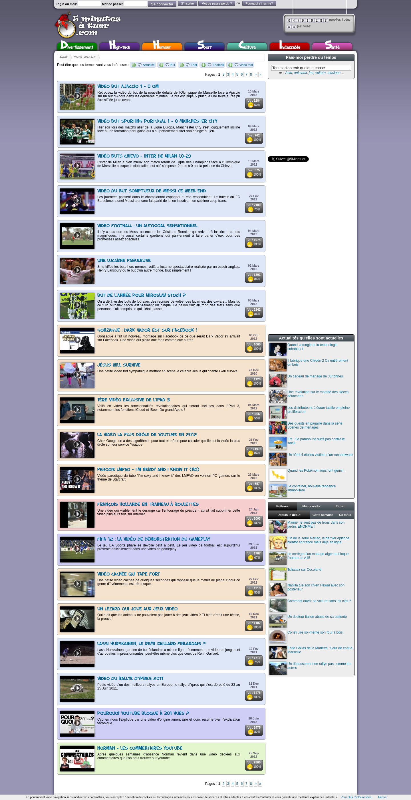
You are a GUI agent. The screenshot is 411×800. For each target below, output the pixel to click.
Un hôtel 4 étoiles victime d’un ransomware (311, 459)
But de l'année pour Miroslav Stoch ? (141, 295)
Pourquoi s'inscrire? (259, 3)
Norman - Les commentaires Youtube (139, 748)
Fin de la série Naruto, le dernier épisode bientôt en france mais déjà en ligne (309, 542)
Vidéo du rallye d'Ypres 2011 (130, 679)
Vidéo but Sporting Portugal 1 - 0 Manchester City (157, 121)
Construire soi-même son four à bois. (306, 636)
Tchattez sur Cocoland (295, 574)
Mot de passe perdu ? (217, 3)
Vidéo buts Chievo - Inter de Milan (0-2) (144, 156)
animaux (300, 73)
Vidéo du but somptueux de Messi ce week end (151, 191)
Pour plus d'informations (356, 797)
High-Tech (119, 47)
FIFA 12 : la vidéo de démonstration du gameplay (153, 539)
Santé (332, 47)
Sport (204, 47)
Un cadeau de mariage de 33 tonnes (306, 380)
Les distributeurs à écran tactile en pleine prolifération (309, 412)
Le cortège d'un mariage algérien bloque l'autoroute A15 (308, 558)
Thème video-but (85, 57)
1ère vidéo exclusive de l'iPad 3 (133, 400)
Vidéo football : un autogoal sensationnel (147, 226)
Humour (162, 47)
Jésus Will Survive (118, 365)
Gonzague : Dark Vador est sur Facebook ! (147, 330)
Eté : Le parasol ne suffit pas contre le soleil (307, 443)
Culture (247, 47)
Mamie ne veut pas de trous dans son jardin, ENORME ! (306, 526)
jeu (311, 73)
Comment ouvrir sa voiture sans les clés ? (310, 605)
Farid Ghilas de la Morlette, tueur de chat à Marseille (310, 652)
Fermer (382, 797)
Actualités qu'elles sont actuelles (311, 338)
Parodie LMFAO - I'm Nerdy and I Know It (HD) (148, 470)
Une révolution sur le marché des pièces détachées (308, 396)
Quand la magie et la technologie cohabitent (303, 349)
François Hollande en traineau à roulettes (148, 504)
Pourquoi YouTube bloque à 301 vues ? (143, 713)
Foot (194, 65)
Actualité (148, 65)
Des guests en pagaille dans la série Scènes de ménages (305, 427)
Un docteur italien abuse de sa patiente (308, 621)
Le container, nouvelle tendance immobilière (302, 490)
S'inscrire (187, 3)
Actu (288, 73)
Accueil (64, 57)
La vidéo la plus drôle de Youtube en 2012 (147, 435)
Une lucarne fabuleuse (124, 261)
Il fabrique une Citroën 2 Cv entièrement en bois (308, 365)
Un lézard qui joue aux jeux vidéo (137, 609)
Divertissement (77, 47)
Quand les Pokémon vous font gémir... (307, 475)
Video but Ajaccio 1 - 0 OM (128, 86)
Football (218, 65)
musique (333, 73)
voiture (320, 73)
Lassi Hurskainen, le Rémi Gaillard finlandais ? (151, 644)
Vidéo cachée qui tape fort (128, 574)
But (172, 65)
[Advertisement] (310, 117)
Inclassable (289, 47)
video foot (246, 65)
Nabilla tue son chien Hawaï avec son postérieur (306, 589)
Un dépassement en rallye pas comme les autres (310, 668)
